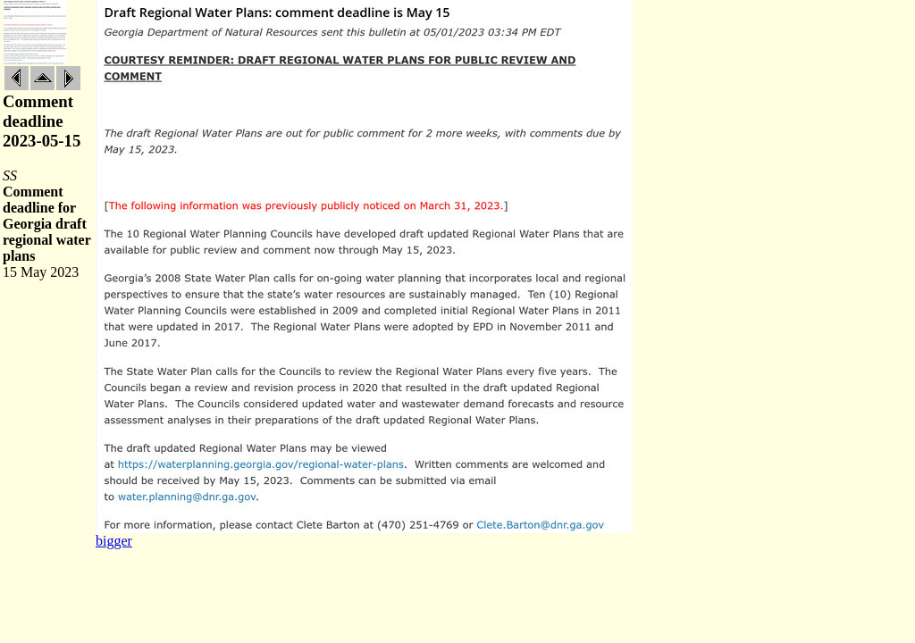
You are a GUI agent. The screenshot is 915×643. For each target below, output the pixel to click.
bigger (114, 540)
